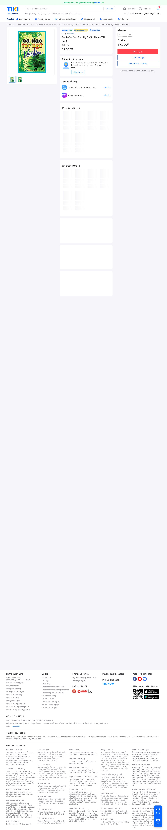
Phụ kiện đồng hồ (79, 772)
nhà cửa (64, 13)
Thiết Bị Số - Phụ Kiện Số (111, 774)
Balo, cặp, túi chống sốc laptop (83, 753)
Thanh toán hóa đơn (108, 796)
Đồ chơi (28, 752)
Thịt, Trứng (17, 771)
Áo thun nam (42, 767)
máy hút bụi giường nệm (145, 820)
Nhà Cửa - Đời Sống (77, 789)
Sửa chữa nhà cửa (79, 794)
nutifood (99, 737)
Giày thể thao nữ (150, 781)
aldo (86, 737)
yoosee (131, 737)
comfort (149, 737)
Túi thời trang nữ (45, 809)
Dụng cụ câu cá (142, 775)
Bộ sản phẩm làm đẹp (19, 816)
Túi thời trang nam (46, 818)
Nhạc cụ (86, 802)
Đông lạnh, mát (21, 775)
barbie (38, 737)
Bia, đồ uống (14, 779)
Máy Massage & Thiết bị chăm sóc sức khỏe (20, 808)
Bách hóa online (111, 762)
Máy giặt (139, 756)
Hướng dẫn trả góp (13, 701)
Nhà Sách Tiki (107, 819)
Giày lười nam (42, 799)
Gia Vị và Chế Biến (79, 815)
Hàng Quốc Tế (107, 749)
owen (44, 737)
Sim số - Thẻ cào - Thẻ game (118, 804)
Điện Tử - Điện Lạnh (140, 749)
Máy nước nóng (145, 758)
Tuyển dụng (46, 684)
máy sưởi (135, 811)
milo (73, 737)
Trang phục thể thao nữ (140, 767)
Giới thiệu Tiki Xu (48, 699)
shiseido (9, 739)
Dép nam (49, 801)
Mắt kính (89, 761)
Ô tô (112, 813)
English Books (113, 824)
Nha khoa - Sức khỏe (113, 802)
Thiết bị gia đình (25, 824)
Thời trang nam (44, 764)
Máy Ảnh (151, 804)
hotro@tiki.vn (25, 707)
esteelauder (21, 737)
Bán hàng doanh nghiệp (50, 705)
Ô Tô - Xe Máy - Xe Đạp (111, 808)
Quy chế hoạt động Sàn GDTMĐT (84, 678)
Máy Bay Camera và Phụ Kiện (145, 803)
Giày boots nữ (46, 790)
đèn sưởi (143, 811)
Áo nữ (40, 752)
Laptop (89, 785)
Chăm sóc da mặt (12, 803)
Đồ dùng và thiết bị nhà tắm (84, 798)
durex (56, 737)
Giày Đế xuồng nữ (51, 792)
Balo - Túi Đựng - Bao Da (145, 798)
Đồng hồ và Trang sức (78, 767)
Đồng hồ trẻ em (92, 772)
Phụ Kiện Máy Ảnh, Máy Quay (142, 792)
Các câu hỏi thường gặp (14, 683)
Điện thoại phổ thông (17, 794)
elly (69, 737)
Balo (70, 752)
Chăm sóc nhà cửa (19, 785)
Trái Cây (9, 771)
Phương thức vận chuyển (15, 692)
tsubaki (38, 739)
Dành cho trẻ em (17, 781)
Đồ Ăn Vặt (76, 817)
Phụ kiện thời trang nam (82, 762)
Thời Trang (120, 752)
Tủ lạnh (139, 754)
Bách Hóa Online (76, 808)
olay (137, 737)
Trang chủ (130, 9)
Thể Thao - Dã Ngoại (141, 764)
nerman (111, 737)
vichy (29, 739)
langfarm (17, 739)
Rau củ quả (14, 773)
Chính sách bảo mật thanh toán (53, 687)
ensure (50, 737)
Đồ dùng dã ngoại (146, 769)
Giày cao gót (42, 786)
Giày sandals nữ (50, 788)
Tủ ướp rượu (154, 760)
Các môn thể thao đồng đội (146, 777)
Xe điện (121, 811)
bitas (155, 737)
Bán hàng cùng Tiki (79, 681)
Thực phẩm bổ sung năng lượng (146, 782)
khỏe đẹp (56, 13)
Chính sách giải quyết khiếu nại (53, 693)
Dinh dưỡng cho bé (17, 758)
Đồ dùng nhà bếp (12, 824)
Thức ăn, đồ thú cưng (17, 783)
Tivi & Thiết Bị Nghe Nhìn (113, 767)
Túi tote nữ (51, 814)
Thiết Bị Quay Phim (145, 802)
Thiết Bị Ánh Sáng (146, 794)
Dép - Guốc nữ (53, 786)
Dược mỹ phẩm (26, 817)
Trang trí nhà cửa (75, 792)
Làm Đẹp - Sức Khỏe (15, 800)
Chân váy (53, 756)
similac (142, 737)
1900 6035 (16, 726)
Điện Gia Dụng (12, 821)
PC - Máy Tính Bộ (79, 785)
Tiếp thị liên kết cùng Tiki (51, 702)
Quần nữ (53, 752)
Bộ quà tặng (79, 821)
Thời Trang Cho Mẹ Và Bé (15, 752)
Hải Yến (71, 34)
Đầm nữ (46, 752)
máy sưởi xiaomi (148, 819)
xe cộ (39, 13)
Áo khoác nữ (54, 754)
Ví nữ (60, 812)
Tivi (137, 758)
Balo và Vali (74, 749)
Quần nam (51, 767)
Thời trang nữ (43, 749)
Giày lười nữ (56, 790)
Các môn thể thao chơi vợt (146, 778)
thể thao (78, 13)
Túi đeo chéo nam (50, 821)
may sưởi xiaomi (143, 817)
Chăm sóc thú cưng (76, 811)
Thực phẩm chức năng (18, 805)
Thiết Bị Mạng (81, 783)
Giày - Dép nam (44, 796)
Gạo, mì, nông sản (17, 777)
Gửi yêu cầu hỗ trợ (12, 686)
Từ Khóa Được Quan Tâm (143, 808)
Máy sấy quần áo (143, 760)
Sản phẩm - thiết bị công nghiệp (115, 765)
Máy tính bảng (16, 796)
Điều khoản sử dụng (49, 696)
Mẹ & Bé (114, 760)
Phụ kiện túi (60, 814)
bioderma (63, 737)
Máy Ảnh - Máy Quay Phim (143, 789)
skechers (79, 737)
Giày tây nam (53, 799)
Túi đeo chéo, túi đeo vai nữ (48, 812)
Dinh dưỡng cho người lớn (19, 760)
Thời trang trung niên (49, 760)
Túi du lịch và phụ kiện (82, 752)
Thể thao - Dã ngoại (111, 756)
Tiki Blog (45, 681)
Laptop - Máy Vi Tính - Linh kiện (83, 776)
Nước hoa (14, 815)
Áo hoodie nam (47, 771)
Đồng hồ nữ (82, 770)
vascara (9, 737)
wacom (118, 737)
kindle (105, 737)
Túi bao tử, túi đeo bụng (56, 823)
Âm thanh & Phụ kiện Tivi (141, 752)
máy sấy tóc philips (147, 813)
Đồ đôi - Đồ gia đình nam (54, 773)
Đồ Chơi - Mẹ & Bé (14, 749)
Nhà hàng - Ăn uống (112, 800)
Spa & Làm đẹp (115, 798)
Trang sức (72, 770)
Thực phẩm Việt (25, 773)
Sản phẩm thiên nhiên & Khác (19, 810)
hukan (24, 739)
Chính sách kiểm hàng (14, 695)
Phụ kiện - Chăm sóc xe (109, 811)
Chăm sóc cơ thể (17, 807)
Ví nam (40, 821)
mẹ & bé (47, 13)
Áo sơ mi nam (52, 769)
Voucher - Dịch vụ (108, 793)
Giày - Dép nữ (44, 783)
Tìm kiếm (109, 9)
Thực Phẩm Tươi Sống (15, 768)
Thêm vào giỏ (137, 57)
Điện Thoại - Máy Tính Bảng (18, 789)
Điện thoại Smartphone (14, 792)
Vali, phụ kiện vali (91, 754)
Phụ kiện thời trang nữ (76, 761)
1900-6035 (16, 678)
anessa (124, 737)
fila (33, 739)
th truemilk (31, 737)
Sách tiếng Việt (106, 822)
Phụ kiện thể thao (146, 771)
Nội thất (79, 796)
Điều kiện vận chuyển (49, 708)
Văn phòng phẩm (118, 822)
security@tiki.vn (24, 710)
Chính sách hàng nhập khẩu (16, 704)
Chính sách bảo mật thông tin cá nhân (55, 690)
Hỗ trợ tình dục (24, 815)
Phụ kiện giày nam (48, 803)
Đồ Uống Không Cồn (82, 819)
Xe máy (107, 813)
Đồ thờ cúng (77, 802)
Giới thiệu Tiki (47, 678)
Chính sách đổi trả (12, 698)
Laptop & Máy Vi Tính (117, 764)
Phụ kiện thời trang (77, 758)
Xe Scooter (120, 813)
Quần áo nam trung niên (50, 777)
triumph (91, 737)
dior (14, 737)
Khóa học (119, 796)
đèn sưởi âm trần (142, 825)
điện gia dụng (30, 13)
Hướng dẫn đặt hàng (13, 689)
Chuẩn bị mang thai (18, 764)
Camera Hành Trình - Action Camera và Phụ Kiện (145, 796)
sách (71, 13)
